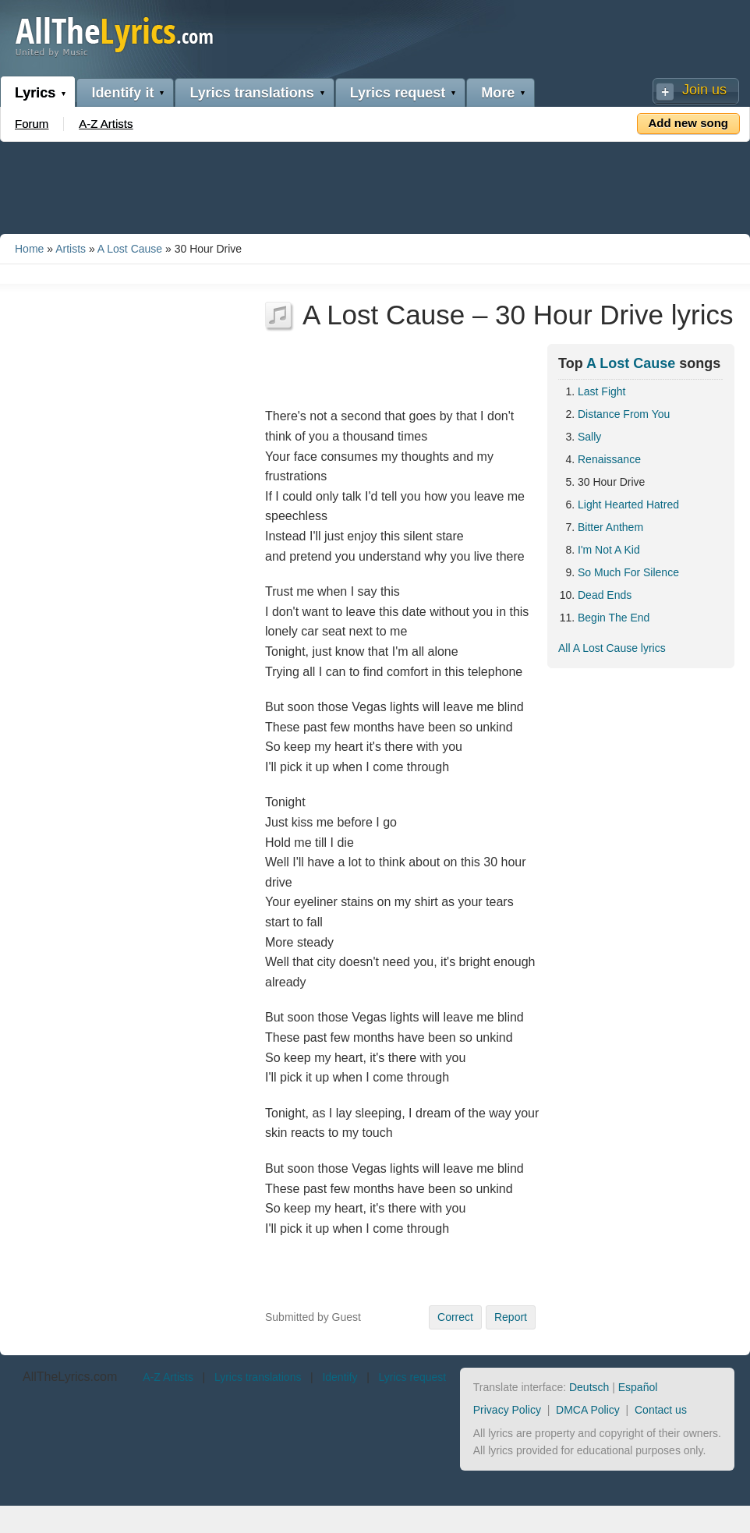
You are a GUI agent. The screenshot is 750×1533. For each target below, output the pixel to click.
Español (638, 1387)
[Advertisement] (375, 185)
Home (29, 249)
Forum (31, 123)
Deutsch (589, 1387)
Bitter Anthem (610, 527)
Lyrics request (397, 93)
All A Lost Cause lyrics (612, 648)
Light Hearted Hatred (628, 504)
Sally (589, 436)
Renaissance (609, 459)
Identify (339, 1377)
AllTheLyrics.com (70, 1376)
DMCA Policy (588, 1410)
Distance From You (624, 414)
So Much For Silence (628, 572)
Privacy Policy (507, 1410)
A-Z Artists (106, 123)
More (498, 93)
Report (510, 1317)
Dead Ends (604, 595)
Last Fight (601, 391)
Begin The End (613, 617)
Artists (70, 249)
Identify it (122, 93)
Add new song (689, 122)
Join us (704, 89)
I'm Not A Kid (609, 549)
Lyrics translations (251, 93)
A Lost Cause (129, 249)
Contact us (661, 1410)
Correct (455, 1317)
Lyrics (35, 93)
